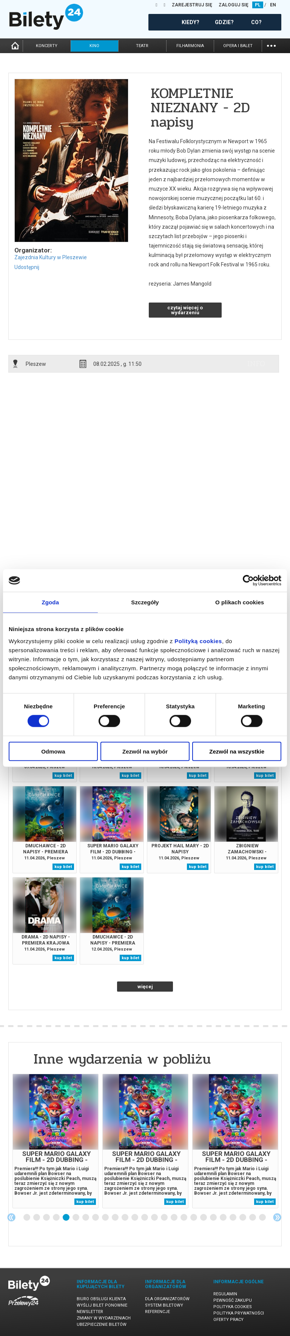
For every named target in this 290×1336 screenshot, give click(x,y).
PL (258, 5)
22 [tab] (233, 1217)
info (256, 363)
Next (277, 1217)
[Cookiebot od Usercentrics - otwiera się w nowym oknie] (248, 580)
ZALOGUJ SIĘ (233, 5)
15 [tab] (164, 1217)
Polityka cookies (232, 1306)
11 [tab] (125, 1217)
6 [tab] (76, 1217)
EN (273, 5)
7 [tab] (86, 1217)
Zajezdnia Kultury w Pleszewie (50, 257)
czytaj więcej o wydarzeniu (185, 310)
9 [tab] (106, 1217)
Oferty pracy (228, 1319)
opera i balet (238, 45)
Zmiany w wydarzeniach (104, 1318)
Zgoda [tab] (50, 602)
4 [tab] (56, 1217)
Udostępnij (26, 267)
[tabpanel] (55, 1141)
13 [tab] (145, 1217)
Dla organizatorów (167, 1298)
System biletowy (164, 1305)
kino (94, 45)
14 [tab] (155, 1217)
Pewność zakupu (232, 1300)
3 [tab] (47, 1217)
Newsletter (90, 1311)
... (271, 45)
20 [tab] (214, 1217)
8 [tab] (96, 1217)
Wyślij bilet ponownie (102, 1305)
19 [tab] (204, 1217)
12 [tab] (135, 1217)
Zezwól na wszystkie (236, 751)
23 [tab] (243, 1217)
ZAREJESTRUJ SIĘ (192, 5)
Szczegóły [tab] (145, 602)
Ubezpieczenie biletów (101, 1324)
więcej (145, 986)
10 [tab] (115, 1217)
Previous (11, 1217)
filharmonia (190, 45)
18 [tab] (194, 1217)
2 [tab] (37, 1217)
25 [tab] (263, 1217)
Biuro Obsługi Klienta (101, 1298)
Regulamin (225, 1294)
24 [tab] (253, 1217)
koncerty (46, 45)
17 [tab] (184, 1217)
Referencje (157, 1311)
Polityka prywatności (238, 1313)
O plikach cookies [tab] (239, 602)
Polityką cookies (198, 640)
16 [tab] (174, 1217)
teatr (142, 45)
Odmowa (53, 751)
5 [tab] (66, 1217)
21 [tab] (223, 1217)
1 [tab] (27, 1217)
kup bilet (63, 775)
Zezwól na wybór (145, 751)
